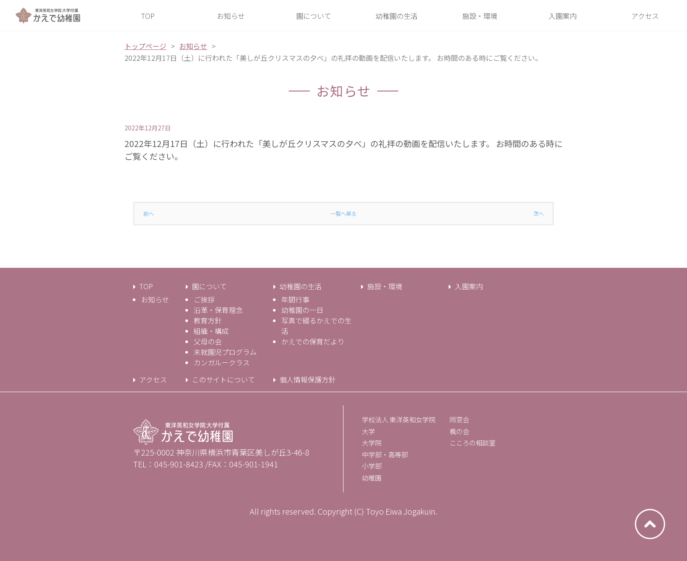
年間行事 (295, 299)
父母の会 (208, 341)
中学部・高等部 (385, 454)
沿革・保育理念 (218, 310)
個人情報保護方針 (308, 379)
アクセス (153, 379)
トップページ (145, 46)
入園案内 (469, 286)
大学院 (372, 442)
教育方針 (208, 320)
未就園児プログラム (225, 352)
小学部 (372, 465)
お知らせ (193, 46)
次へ (538, 213)
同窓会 (459, 419)
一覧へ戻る (343, 213)
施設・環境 (384, 286)
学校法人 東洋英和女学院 (399, 419)
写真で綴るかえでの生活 (316, 325)
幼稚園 (372, 477)
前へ (148, 213)
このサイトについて (223, 379)
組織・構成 (211, 331)
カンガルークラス (222, 362)
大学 (368, 431)
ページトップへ (650, 524)
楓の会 (459, 431)
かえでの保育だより (312, 341)
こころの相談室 (473, 442)
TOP (146, 286)
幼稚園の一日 (302, 310)
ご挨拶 (204, 299)
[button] (314, 16)
